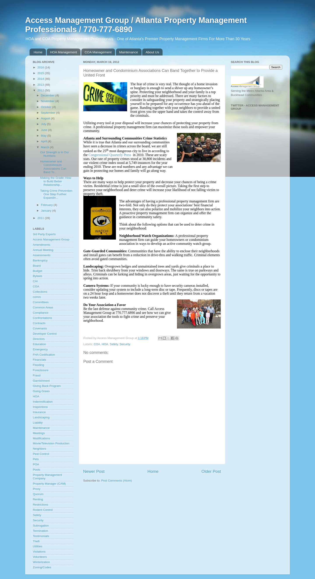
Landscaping (41, 417)
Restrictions (40, 504)
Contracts (39, 323)
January (46, 210)
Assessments (41, 255)
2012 (41, 90)
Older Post (211, 471)
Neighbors (39, 448)
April (44, 141)
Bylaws (37, 276)
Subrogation (41, 525)
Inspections (40, 407)
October (46, 107)
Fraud (36, 375)
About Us (152, 52)
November (48, 101)
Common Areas (43, 307)
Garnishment (41, 380)
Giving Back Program (47, 386)
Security (125, 344)
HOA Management (63, 52)
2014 (41, 78)
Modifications (41, 438)
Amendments (41, 244)
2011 (41, 218)
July (44, 124)
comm (37, 297)
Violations (39, 551)
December (48, 95)
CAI (35, 281)
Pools (36, 469)
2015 (41, 73)
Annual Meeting (43, 250)
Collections (40, 291)
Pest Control (41, 454)
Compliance (40, 312)
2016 (41, 67)
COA (97, 344)
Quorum (38, 494)
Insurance (39, 412)
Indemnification (43, 401)
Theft (36, 541)
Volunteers (40, 556)
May (44, 135)
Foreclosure (40, 370)
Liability (38, 422)
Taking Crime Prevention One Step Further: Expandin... (56, 194)
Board (37, 265)
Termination (40, 530)
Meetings (39, 433)
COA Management (98, 52)
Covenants (40, 328)
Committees (41, 302)
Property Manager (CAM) (49, 483)
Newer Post (94, 471)
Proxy (36, 488)
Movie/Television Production (51, 443)
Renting (38, 499)
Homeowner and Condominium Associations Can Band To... (53, 167)
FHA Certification (44, 354)
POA (36, 464)
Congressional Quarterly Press (110, 155)
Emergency (40, 349)
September (48, 112)
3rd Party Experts (44, 234)
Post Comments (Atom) (116, 480)
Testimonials (41, 536)
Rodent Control (43, 509)
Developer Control (45, 333)
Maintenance (128, 52)
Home (38, 52)
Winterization (41, 562)
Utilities (37, 546)
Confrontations (42, 318)
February (47, 205)
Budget (37, 271)
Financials (39, 359)
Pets (36, 459)
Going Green (41, 391)
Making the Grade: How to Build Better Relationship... (55, 181)
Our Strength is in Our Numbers (54, 154)
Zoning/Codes (42, 567)
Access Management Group (51, 239)
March (45, 147)
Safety (114, 344)
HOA (105, 344)
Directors (39, 339)
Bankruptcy (40, 260)
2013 (41, 84)
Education (39, 344)
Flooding (38, 365)
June (44, 130)
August (46, 118)
